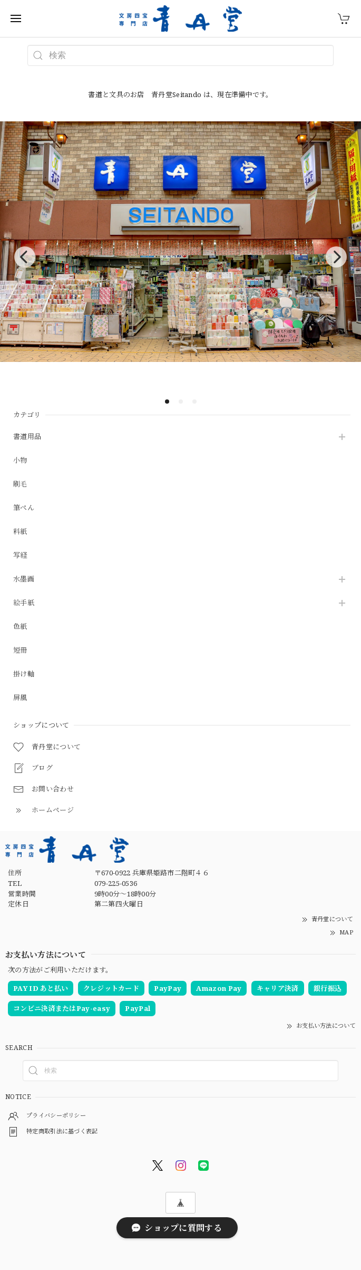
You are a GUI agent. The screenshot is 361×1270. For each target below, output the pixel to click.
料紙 (20, 532)
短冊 (20, 650)
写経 (20, 555)
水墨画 (23, 579)
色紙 (20, 627)
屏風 (20, 698)
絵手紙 (23, 603)
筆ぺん (23, 508)
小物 (20, 460)
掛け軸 (23, 674)
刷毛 (20, 484)
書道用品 (27, 437)
